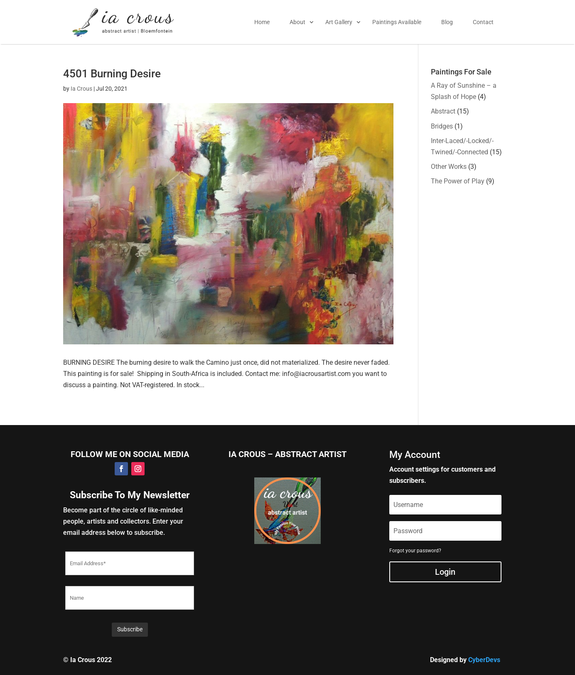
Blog (447, 22)
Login (445, 572)
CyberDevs (484, 660)
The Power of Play (457, 181)
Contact (483, 22)
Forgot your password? (415, 551)
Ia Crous (81, 88)
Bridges (442, 126)
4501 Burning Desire (112, 73)
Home (262, 22)
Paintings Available (396, 22)
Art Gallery (338, 22)
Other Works (449, 167)
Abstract (443, 111)
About (297, 22)
